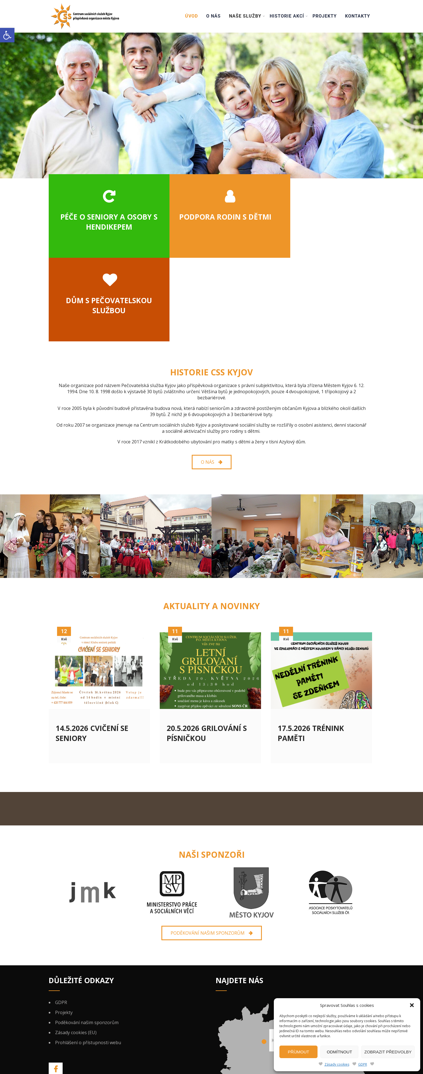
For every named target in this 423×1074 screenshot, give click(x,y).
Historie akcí (289, 16)
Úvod (191, 16)
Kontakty (357, 16)
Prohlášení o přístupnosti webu (88, 959)
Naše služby (247, 16)
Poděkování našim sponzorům (87, 939)
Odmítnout (339, 1051)
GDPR (362, 1064)
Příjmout (298, 1051)
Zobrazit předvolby (388, 1051)
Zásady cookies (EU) (76, 949)
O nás (213, 16)
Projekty (325, 16)
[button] (7, 35)
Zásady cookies (336, 1064)
